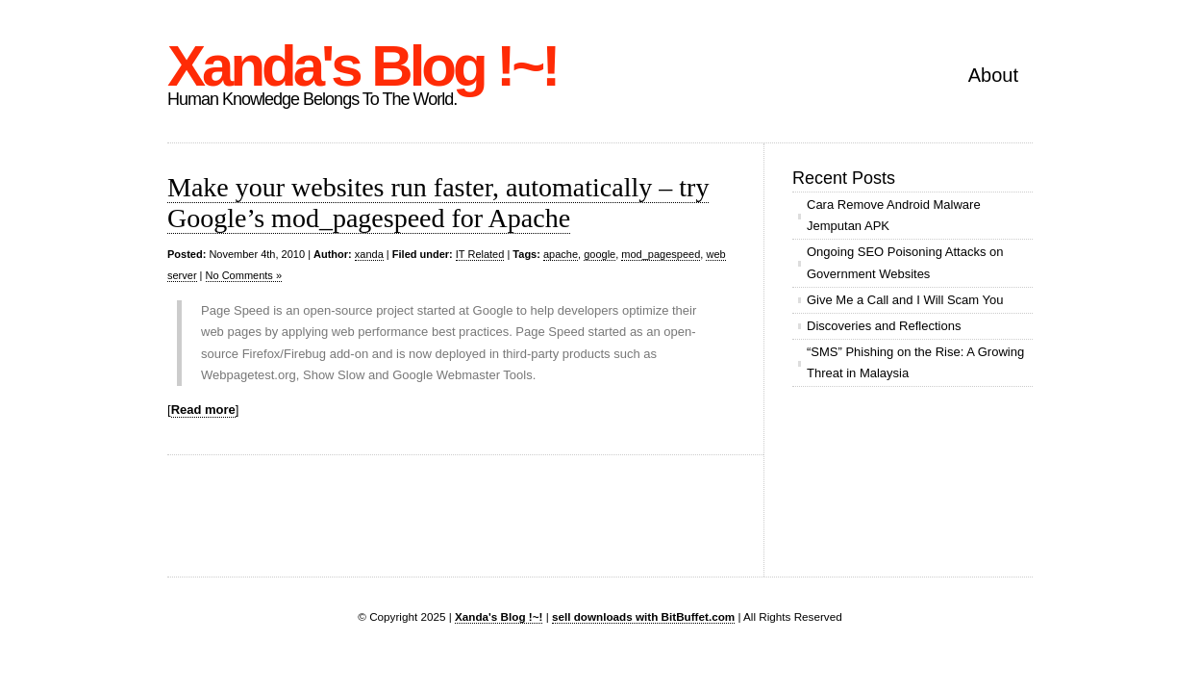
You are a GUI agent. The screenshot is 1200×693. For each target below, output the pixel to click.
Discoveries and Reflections (884, 326)
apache (560, 254)
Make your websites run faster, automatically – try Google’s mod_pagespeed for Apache (438, 202)
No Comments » (244, 275)
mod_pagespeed (660, 254)
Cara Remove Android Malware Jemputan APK (894, 215)
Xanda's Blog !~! (362, 66)
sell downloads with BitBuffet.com (643, 616)
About (993, 75)
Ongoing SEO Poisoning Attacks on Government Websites (905, 262)
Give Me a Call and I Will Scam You (905, 300)
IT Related (480, 254)
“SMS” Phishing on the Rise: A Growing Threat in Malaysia (915, 362)
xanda (369, 254)
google (599, 254)
